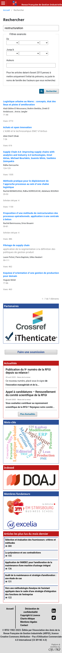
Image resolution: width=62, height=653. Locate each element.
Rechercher (51, 91)
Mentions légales (28, 622)
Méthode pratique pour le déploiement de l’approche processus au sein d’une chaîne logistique (26, 184)
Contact (24, 625)
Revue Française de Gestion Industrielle (42, 4)
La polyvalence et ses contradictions (23, 552)
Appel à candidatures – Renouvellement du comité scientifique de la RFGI (31, 393)
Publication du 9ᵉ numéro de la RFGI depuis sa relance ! (28, 371)
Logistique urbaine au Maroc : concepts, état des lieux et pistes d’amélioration (29, 103)
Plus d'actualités (27, 414)
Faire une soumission (30, 352)
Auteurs (10, 60)
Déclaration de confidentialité (31, 610)
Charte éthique (27, 618)
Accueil (6, 10)
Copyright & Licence (30, 615)
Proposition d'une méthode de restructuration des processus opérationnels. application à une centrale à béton (31, 216)
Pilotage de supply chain (31, 249)
